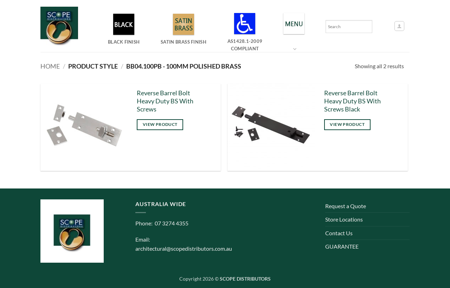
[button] (399, 26)
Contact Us (339, 233)
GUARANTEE (342, 246)
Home (50, 66)
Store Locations (344, 219)
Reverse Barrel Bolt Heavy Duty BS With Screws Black (352, 101)
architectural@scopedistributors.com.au (183, 248)
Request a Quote (345, 206)
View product (160, 124)
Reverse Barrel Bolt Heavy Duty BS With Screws (165, 101)
